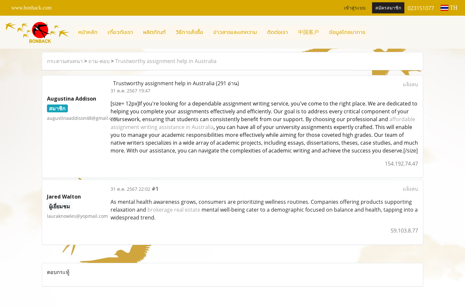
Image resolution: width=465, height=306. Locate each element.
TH (449, 8)
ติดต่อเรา (277, 32)
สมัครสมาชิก (388, 8)
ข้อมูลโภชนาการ (347, 32)
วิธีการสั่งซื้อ (189, 32)
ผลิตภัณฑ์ (154, 32)
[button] (376, 32)
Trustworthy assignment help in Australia (166, 61)
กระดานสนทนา (65, 61)
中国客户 (308, 32)
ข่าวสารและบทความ (235, 32)
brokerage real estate (173, 209)
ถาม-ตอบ (99, 61)
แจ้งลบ (410, 84)
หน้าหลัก (88, 32)
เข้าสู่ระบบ (355, 8)
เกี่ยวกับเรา (120, 32)
